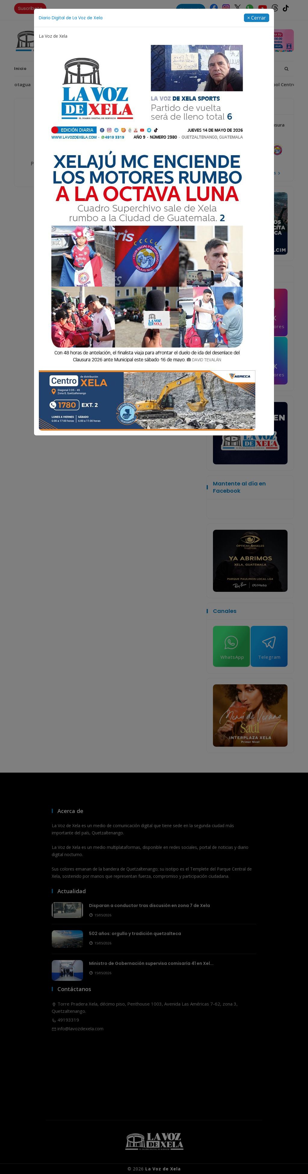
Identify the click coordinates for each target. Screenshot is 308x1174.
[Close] (256, 18)
